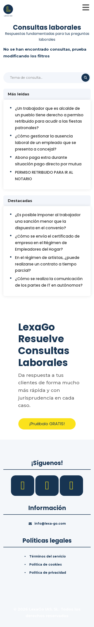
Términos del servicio (47, 556)
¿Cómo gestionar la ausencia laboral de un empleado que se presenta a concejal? (45, 142)
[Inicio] (8, 10)
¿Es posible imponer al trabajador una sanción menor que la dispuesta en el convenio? (48, 221)
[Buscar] (47, 77)
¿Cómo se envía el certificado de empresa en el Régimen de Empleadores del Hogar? (47, 243)
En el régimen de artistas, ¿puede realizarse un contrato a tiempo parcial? (47, 264)
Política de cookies (45, 564)
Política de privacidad (47, 573)
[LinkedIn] (47, 485)
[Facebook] (23, 485)
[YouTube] (71, 485)
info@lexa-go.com (50, 523)
